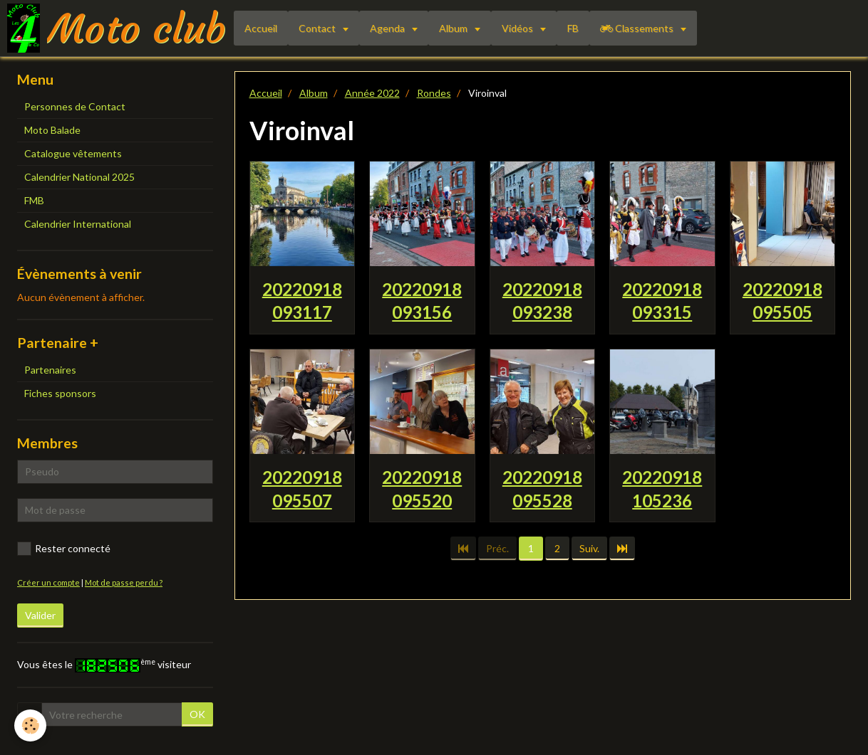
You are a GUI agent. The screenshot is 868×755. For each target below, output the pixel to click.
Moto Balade (52, 130)
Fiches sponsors (60, 393)
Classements (638, 28)
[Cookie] (30, 725)
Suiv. (589, 548)
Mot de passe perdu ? (123, 582)
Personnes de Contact (74, 106)
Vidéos (518, 28)
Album (454, 28)
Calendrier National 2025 (79, 177)
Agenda (388, 28)
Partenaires (50, 370)
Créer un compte (48, 582)
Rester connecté (63, 549)
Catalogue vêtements (73, 153)
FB (573, 28)
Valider (40, 615)
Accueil (260, 28)
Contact (318, 28)
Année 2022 (372, 93)
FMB (34, 200)
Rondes (434, 93)
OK (197, 714)
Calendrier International (77, 224)
